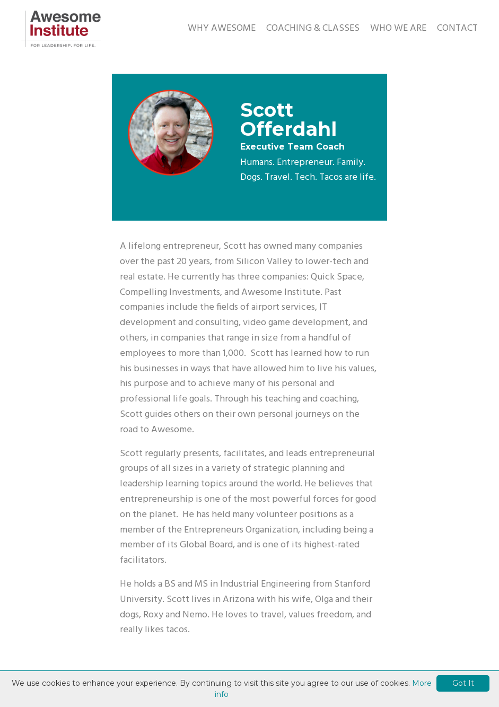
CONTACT (457, 28)
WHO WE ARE (398, 28)
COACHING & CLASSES (313, 28)
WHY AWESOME (222, 28)
